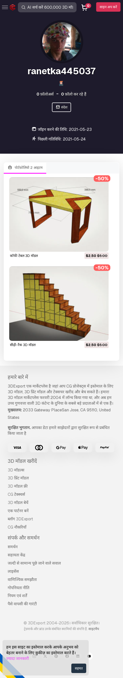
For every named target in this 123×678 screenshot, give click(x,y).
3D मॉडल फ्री (18, 486)
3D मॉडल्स (16, 470)
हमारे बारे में (18, 377)
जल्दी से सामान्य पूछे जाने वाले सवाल (34, 563)
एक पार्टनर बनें (18, 510)
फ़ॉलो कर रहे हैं (73, 94)
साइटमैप (93, 629)
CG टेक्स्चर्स (16, 494)
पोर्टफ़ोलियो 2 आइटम (24, 167)
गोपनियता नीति (18, 587)
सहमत (79, 668)
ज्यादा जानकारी (17, 658)
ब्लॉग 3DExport (20, 519)
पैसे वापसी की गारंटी (22, 604)
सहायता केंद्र (16, 555)
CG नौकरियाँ (17, 527)
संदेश (61, 107)
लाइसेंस (13, 571)
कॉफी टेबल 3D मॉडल (24, 255)
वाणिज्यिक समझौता (22, 579)
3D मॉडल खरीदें (22, 461)
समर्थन (13, 546)
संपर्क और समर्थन (24, 538)
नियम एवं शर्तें (17, 595)
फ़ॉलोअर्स (45, 94)
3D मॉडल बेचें (18, 502)
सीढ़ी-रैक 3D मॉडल (23, 345)
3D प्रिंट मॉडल (18, 478)
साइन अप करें (108, 7)
